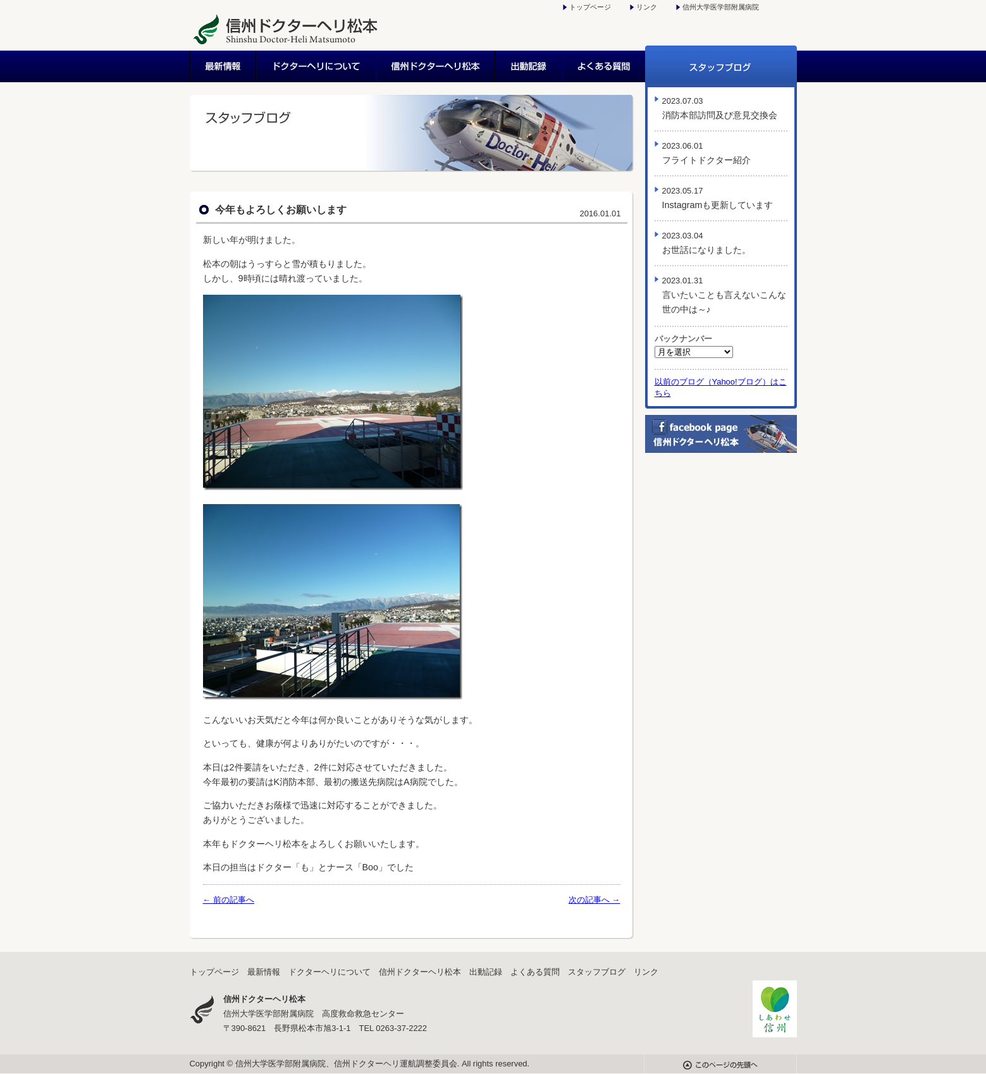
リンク (646, 7)
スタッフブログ (721, 66)
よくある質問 (603, 66)
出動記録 (529, 66)
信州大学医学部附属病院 (720, 7)
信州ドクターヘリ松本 (436, 66)
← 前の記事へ (229, 899)
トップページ (590, 7)
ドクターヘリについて (316, 66)
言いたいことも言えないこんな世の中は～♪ (724, 295)
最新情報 (223, 66)
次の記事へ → (594, 899)
